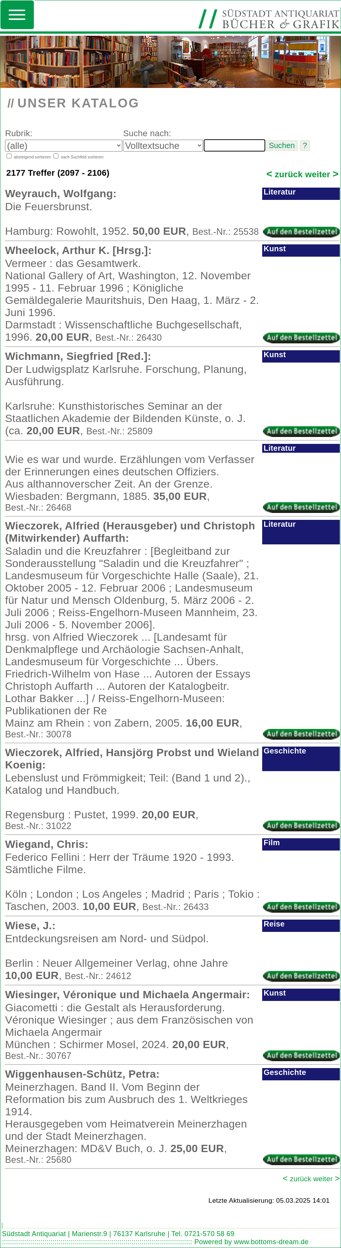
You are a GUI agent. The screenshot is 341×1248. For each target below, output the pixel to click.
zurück (284, 174)
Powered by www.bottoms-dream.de (251, 1242)
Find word (23, 1218)
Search (9, 1218)
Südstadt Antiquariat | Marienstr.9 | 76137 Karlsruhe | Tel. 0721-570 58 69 (118, 1234)
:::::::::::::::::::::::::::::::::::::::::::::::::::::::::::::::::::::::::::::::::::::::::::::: (97, 1242)
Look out (38, 1218)
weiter (322, 174)
